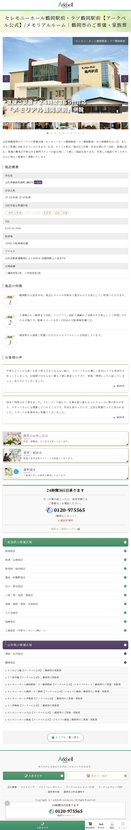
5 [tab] (63, 133)
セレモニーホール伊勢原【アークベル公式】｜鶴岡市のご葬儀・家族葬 (44, 698)
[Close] (7, 803)
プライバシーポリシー (50, 787)
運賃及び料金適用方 (74, 791)
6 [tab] (67, 133)
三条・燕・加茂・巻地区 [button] (19, 595)
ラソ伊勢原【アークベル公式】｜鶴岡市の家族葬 (33, 705)
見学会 (101, 828)
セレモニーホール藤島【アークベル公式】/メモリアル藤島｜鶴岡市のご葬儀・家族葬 (52, 719)
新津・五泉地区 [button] (14, 560)
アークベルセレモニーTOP (80, 787)
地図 (38, 182)
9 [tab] (79, 133)
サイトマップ (27, 787)
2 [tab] (52, 133)
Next (124, 78)
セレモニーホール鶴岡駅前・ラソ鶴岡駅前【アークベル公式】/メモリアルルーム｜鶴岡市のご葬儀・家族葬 (64, 684)
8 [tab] (75, 133)
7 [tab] (71, 133)
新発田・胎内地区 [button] (15, 568)
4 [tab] (59, 133)
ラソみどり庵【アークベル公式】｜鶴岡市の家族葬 (34, 670)
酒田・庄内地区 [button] (14, 653)
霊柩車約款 (54, 791)
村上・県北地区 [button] (14, 586)
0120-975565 (69, 510)
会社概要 (12, 787)
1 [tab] (48, 133)
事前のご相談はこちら (63, 529)
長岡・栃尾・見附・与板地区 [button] (21, 604)
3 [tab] (55, 133)
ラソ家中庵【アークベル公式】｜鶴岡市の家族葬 (33, 677)
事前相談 (90, 828)
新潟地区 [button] (10, 551)
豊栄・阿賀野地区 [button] (15, 577)
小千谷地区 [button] (11, 613)
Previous (6, 78)
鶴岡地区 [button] (10, 662)
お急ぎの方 (42, 828)
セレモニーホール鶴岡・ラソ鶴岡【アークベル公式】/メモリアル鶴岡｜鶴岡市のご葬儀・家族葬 (58, 691)
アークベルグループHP (110, 787)
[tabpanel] (65, 125)
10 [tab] (83, 133)
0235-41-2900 (13, 228)
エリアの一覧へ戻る (67, 737)
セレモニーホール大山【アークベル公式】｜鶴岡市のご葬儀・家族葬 (43, 712)
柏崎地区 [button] (10, 621)
